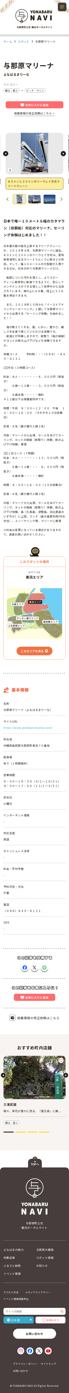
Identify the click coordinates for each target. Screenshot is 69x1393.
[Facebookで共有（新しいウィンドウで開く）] (25, 967)
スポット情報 (45, 1258)
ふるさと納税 (12, 1265)
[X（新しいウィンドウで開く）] (39, 1350)
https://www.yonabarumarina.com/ (28, 728)
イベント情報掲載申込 (16, 1299)
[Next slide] (63, 153)
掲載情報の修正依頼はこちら (33, 113)
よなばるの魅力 (13, 1250)
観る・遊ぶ (11, 90)
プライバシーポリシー (25, 1363)
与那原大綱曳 (45, 1250)
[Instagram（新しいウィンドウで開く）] (20, 1350)
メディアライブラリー (37, 1292)
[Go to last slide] (5, 153)
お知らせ (42, 1265)
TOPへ (35, 1164)
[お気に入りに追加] (61, 1060)
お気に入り (53, 1320)
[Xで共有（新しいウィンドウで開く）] (34, 967)
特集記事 (9, 1258)
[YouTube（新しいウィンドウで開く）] (48, 1350)
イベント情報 (12, 1273)
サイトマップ (48, 1363)
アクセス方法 (10, 1292)
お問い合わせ (34, 1334)
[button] (19, 199)
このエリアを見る (32, 651)
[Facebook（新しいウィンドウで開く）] (29, 1350)
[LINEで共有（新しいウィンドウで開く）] (44, 967)
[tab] (8, 1132)
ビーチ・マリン (35, 90)
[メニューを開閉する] (62, 7)
